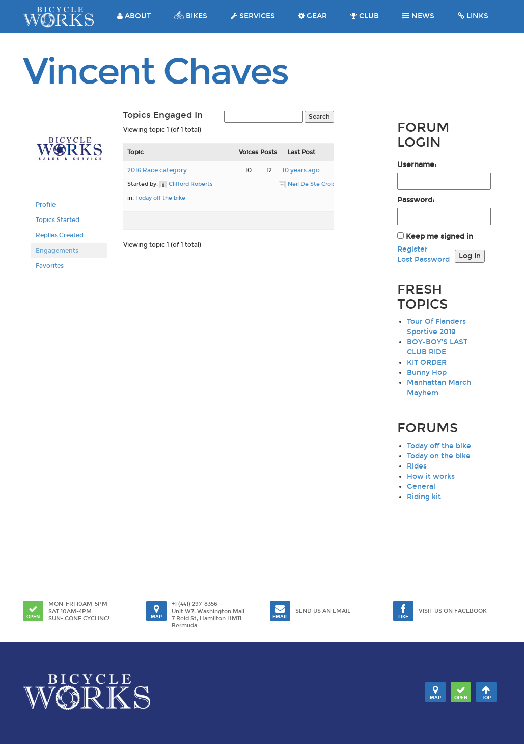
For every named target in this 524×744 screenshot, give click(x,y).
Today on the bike (439, 456)
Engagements (57, 250)
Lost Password (423, 259)
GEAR (312, 16)
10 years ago (301, 170)
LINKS (473, 16)
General (421, 486)
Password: (415, 200)
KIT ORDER (427, 362)
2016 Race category (157, 170)
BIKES (190, 16)
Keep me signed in (439, 236)
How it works (431, 476)
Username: (416, 164)
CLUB (364, 16)
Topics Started (57, 220)
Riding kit (424, 496)
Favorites (50, 265)
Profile (46, 204)
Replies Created (60, 235)
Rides (417, 466)
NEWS (418, 16)
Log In (470, 256)
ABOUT (134, 16)
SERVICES (253, 16)
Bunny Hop (427, 372)
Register (412, 249)
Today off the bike (160, 198)
